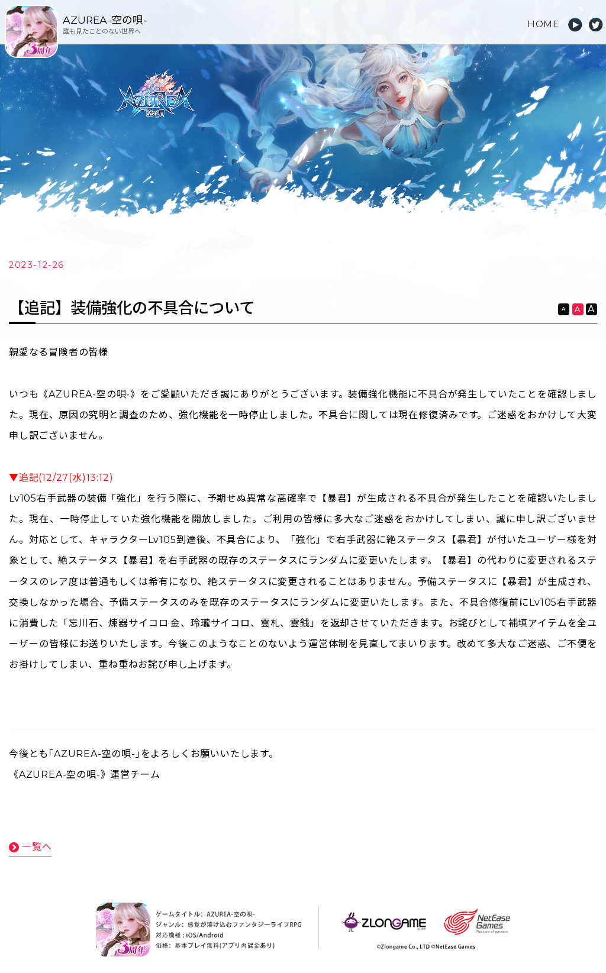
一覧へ (36, 845)
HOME (542, 24)
